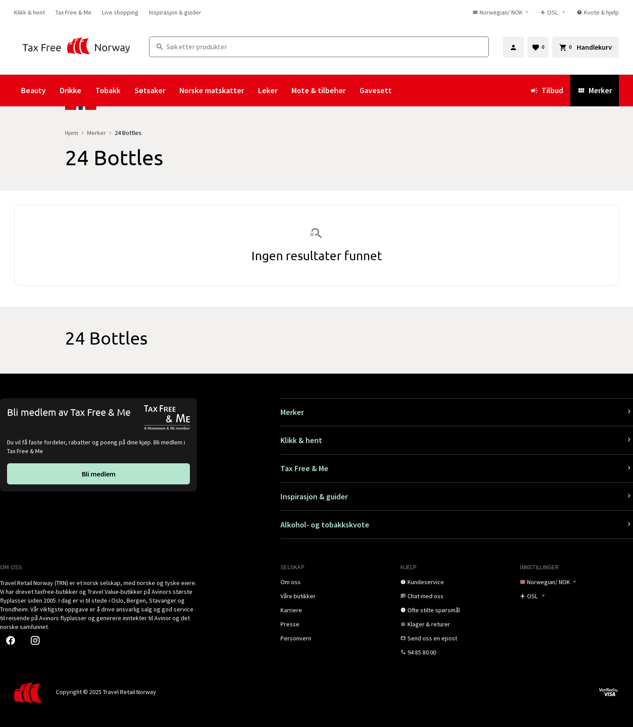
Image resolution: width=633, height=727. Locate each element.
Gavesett (376, 90)
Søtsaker (150, 90)
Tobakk (107, 90)
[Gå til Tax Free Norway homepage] (76, 46)
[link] (29, 12)
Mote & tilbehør (318, 90)
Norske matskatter (211, 90)
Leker (267, 90)
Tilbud (546, 90)
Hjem (71, 133)
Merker (594, 90)
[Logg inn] (513, 47)
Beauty (33, 90)
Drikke (70, 90)
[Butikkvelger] (553, 12)
